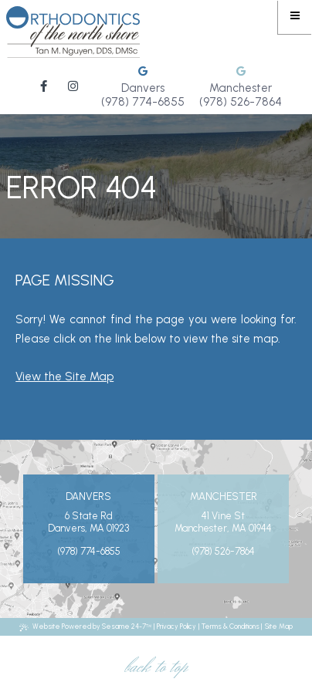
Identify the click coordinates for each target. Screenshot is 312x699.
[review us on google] (143, 71)
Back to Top (156, 668)
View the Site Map (64, 376)
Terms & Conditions (230, 626)
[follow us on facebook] (44, 86)
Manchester (240, 88)
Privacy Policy (176, 626)
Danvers (142, 88)
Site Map (279, 626)
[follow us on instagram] (73, 86)
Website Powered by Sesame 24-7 (85, 626)
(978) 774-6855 (143, 102)
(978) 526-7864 (240, 102)
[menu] (295, 17)
